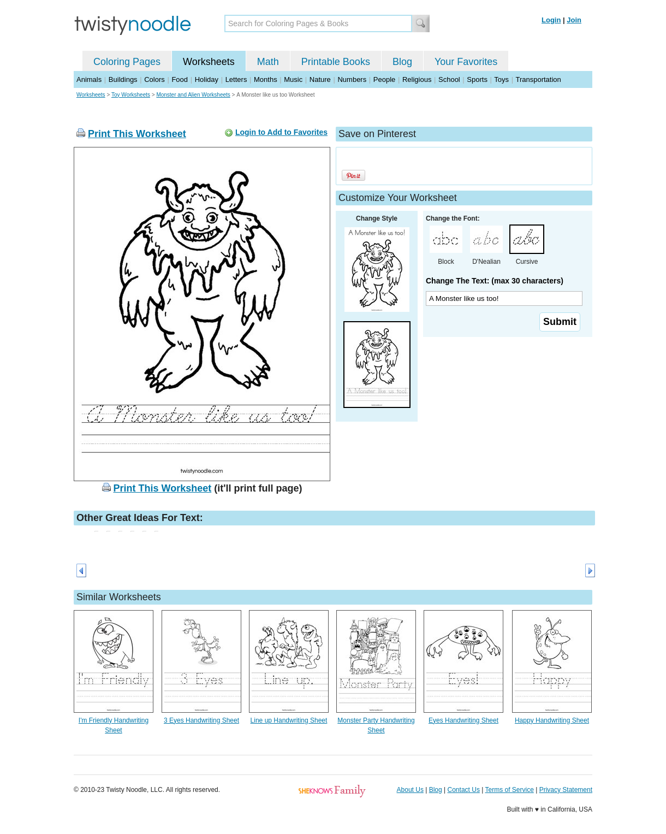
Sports (477, 79)
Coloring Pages (126, 61)
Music (293, 79)
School (449, 79)
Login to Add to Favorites (281, 132)
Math (268, 61)
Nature (320, 79)
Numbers (351, 79)
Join (574, 20)
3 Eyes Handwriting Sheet (201, 720)
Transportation (538, 79)
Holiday (206, 79)
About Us (410, 790)
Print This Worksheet (137, 133)
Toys (501, 79)
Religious (416, 79)
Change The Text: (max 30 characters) (494, 280)
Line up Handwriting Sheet (289, 720)
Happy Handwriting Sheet (552, 720)
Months (265, 79)
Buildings (123, 79)
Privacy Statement (565, 790)
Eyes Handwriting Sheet (463, 720)
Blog (402, 61)
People (384, 79)
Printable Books (335, 61)
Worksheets (209, 61)
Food (179, 79)
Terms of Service (509, 790)
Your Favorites (466, 61)
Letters (236, 79)
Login (551, 20)
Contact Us (464, 790)
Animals (89, 79)
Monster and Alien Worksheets (193, 95)
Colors (154, 79)
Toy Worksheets (130, 95)
